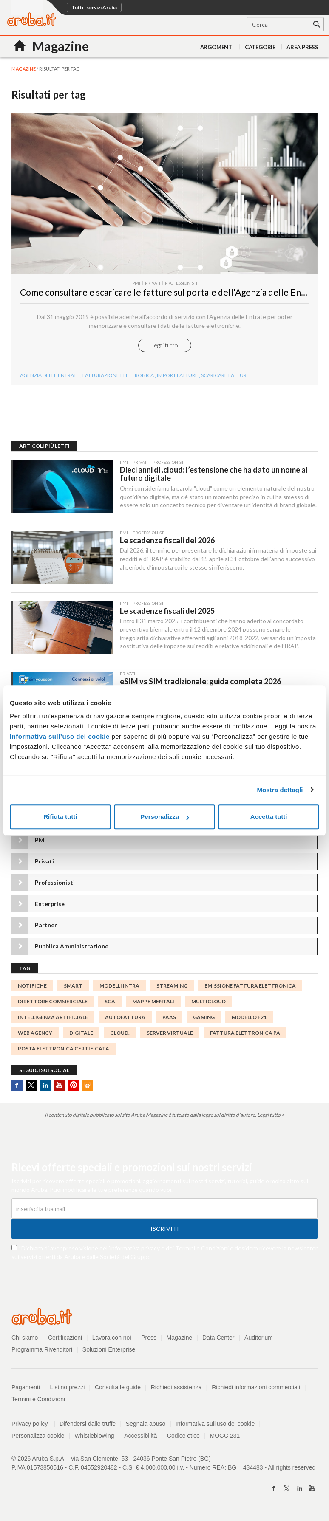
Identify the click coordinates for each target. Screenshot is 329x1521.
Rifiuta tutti (60, 816)
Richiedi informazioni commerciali (256, 1387)
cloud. (120, 1033)
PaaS (169, 1017)
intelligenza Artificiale (53, 1017)
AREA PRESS (302, 47)
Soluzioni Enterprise (109, 1349)
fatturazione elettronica (118, 375)
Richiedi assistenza (176, 1387)
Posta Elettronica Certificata (63, 1048)
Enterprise (50, 903)
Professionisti (55, 882)
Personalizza (164, 816)
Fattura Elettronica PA (245, 1033)
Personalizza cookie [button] (38, 1435)
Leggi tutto (164, 345)
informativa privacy (135, 1248)
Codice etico (183, 1435)
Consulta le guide (118, 1387)
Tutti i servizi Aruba (94, 7)
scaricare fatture (225, 375)
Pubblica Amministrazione (71, 946)
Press (148, 1337)
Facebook (17, 1085)
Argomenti (217, 47)
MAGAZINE (23, 68)
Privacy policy (33, 1423)
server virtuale (170, 1033)
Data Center (218, 1337)
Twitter (31, 1085)
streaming (171, 985)
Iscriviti (164, 1228)
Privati (44, 861)
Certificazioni (65, 1337)
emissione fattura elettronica (250, 985)
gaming (204, 1017)
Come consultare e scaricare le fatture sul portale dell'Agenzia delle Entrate (171, 292)
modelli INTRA (119, 985)
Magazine (180, 1337)
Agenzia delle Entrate (49, 375)
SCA (110, 1001)
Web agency (35, 1033)
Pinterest (73, 1085)
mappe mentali (153, 1001)
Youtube (59, 1085)
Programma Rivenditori (41, 1349)
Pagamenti (25, 1387)
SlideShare (87, 1085)
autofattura (125, 1017)
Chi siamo (24, 1337)
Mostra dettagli (280, 789)
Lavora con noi (111, 1337)
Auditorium (258, 1337)
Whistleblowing (94, 1435)
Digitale (81, 1033)
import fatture (177, 375)
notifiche (32, 985)
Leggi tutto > (270, 1115)
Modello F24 (249, 1017)
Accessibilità (140, 1435)
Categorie (260, 47)
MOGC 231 (225, 1435)
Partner (46, 924)
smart (73, 985)
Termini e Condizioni (202, 1248)
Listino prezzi (67, 1387)
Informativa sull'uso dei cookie (215, 1423)
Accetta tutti (268, 816)
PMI (40, 840)
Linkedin (45, 1085)
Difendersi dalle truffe (88, 1423)
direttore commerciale (53, 1001)
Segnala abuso (145, 1423)
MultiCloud (208, 1001)
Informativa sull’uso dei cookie (60, 736)
